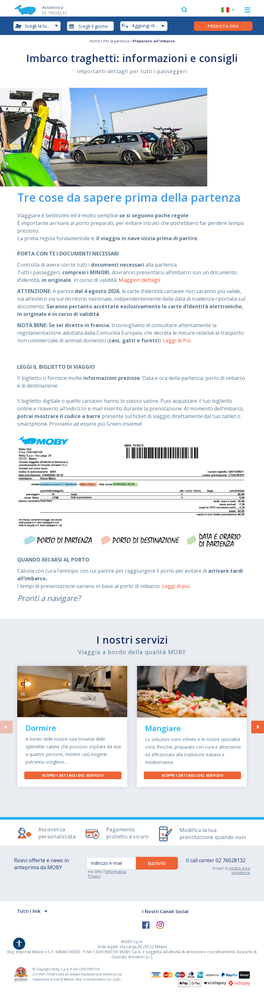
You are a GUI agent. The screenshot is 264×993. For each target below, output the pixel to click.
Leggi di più (176, 586)
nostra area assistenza (239, 870)
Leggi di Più (177, 340)
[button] (227, 10)
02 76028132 (231, 860)
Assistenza (60, 10)
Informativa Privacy (107, 874)
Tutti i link (28, 911)
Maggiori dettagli (139, 279)
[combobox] (90, 26)
